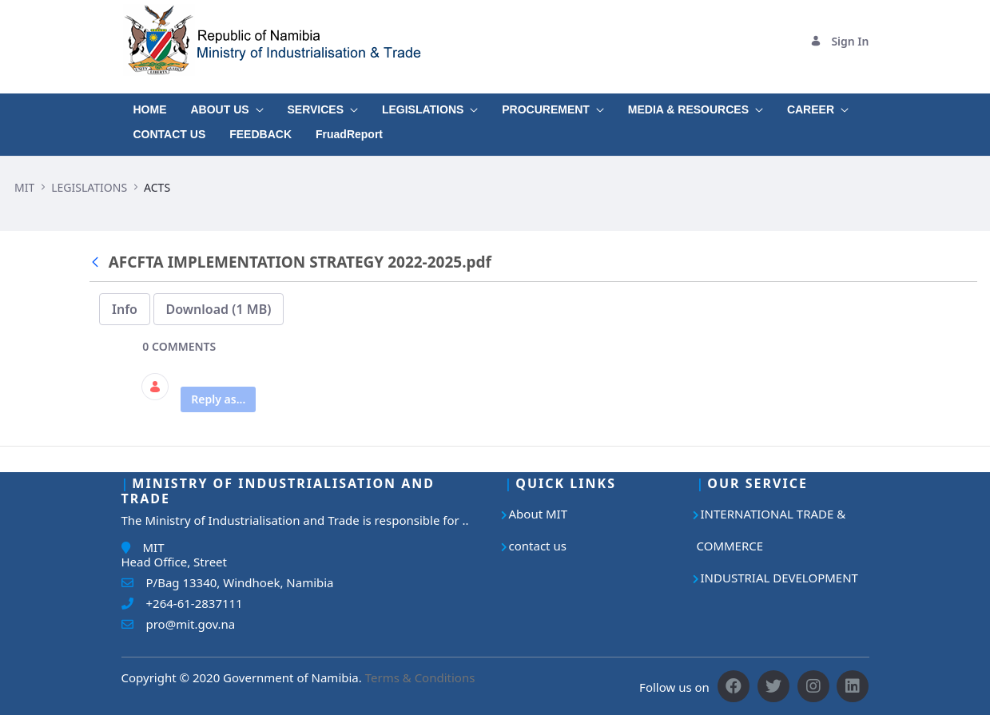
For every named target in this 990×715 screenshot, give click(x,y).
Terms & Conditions (420, 677)
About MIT (538, 514)
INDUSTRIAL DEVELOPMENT (779, 578)
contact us (538, 546)
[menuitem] (150, 105)
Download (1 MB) (219, 309)
